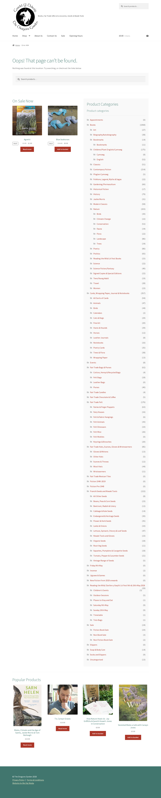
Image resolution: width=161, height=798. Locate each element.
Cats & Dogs (98, 318)
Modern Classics (100, 204)
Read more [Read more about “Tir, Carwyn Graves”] (62, 728)
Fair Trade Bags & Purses (100, 367)
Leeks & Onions (100, 526)
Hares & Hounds (100, 328)
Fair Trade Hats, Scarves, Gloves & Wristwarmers (111, 446)
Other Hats (98, 456)
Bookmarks (98, 139)
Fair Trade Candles (98, 392)
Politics (96, 253)
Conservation (102, 224)
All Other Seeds (100, 496)
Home (15, 35)
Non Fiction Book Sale (103, 640)
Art (94, 130)
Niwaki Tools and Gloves (104, 536)
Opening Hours (76, 35)
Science (96, 263)
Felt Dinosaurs (99, 427)
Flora (99, 233)
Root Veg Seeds (100, 545)
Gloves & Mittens (100, 451)
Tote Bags (97, 620)
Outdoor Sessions (101, 595)
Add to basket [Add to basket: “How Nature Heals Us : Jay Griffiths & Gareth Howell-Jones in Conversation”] (97, 733)
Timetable (98, 615)
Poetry (96, 248)
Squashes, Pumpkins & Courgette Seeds (110, 550)
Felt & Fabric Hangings (103, 417)
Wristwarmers (99, 471)
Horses (96, 333)
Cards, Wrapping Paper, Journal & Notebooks (109, 293)
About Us (39, 35)
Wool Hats (98, 466)
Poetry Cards (99, 347)
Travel (96, 283)
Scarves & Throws (101, 461)
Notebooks (98, 342)
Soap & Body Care (97, 649)
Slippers (93, 644)
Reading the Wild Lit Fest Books (107, 258)
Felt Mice (97, 432)
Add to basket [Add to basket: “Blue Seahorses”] (62, 149)
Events (93, 362)
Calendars (97, 313)
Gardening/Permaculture (104, 184)
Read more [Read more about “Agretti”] (27, 149)
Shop (24, 35)
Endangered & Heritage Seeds (106, 516)
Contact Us (52, 35)
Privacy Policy (18, 780)
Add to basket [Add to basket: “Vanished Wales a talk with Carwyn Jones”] (133, 737)
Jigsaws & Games (97, 575)
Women (96, 288)
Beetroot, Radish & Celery (104, 506)
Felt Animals (99, 422)
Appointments (96, 120)
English (100, 159)
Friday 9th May (96, 565)
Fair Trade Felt (96, 402)
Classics (96, 164)
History (96, 194)
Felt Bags (97, 377)
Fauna (99, 228)
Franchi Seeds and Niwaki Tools (103, 491)
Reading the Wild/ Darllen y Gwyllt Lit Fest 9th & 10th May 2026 (117, 585)
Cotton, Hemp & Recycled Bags (107, 372)
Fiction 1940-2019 (98, 481)
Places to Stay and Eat (103, 600)
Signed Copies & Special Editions (107, 273)
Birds (99, 214)
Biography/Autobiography (104, 134)
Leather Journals (100, 337)
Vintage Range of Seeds (103, 560)
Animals (97, 303)
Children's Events (101, 590)
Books (93, 125)
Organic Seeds (99, 541)
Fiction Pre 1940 (97, 486)
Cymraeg (101, 154)
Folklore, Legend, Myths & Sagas (107, 179)
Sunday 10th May (100, 610)
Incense (93, 570)
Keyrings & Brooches (102, 441)
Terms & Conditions (35, 780)
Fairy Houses (98, 412)
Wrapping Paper (100, 357)
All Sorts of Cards (100, 298)
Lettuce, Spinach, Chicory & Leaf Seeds (110, 531)
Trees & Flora (99, 352)
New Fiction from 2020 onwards (104, 580)
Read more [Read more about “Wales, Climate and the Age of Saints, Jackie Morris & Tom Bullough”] (27, 745)
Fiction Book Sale (101, 630)
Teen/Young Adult (101, 278)
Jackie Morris (99, 199)
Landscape (101, 238)
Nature (96, 209)
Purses (96, 387)
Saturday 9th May (100, 605)
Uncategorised (96, 659)
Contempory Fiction (102, 169)
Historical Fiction (101, 189)
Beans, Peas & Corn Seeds (104, 501)
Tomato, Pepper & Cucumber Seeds (108, 555)
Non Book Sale (99, 635)
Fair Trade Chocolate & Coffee (103, 397)
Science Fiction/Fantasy (103, 268)
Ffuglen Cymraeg (100, 174)
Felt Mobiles (98, 436)
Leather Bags (99, 382)
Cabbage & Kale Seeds (102, 511)
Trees (99, 243)
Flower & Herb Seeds (102, 521)
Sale (63, 35)
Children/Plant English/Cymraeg (107, 149)
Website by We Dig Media (23, 783)
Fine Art (96, 323)
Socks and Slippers (98, 654)
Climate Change (104, 219)
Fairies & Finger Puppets (104, 407)
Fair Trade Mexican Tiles (100, 476)
